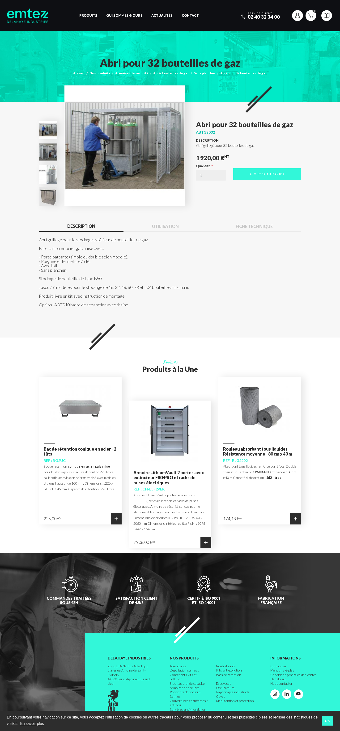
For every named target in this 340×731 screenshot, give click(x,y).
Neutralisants (226, 666)
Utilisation (165, 226)
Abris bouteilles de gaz (171, 73)
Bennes (175, 696)
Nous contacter (281, 683)
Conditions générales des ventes (293, 675)
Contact (190, 15)
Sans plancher (204, 73)
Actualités (162, 15)
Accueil (79, 73)
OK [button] (327, 721)
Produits (88, 15)
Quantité (203, 166)
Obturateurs (225, 688)
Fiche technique (254, 226)
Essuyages (223, 683)
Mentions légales (282, 670)
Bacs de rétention (228, 675)
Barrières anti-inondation (188, 709)
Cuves (220, 696)
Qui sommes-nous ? (124, 15)
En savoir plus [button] (32, 724)
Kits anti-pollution (229, 670)
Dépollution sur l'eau (184, 670)
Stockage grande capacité (187, 683)
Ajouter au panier (267, 174)
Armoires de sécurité (131, 73)
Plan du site (278, 679)
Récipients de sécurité (185, 692)
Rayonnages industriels (232, 692)
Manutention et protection (235, 701)
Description (81, 226)
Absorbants (178, 666)
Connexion (278, 666)
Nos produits (99, 73)
